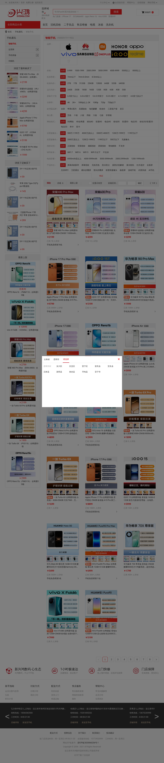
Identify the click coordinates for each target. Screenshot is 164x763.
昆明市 (56, 359)
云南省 (47, 359)
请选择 (66, 359)
